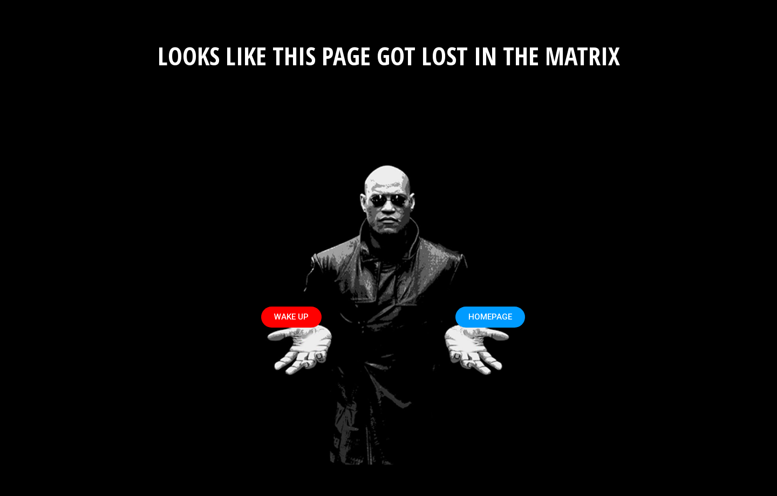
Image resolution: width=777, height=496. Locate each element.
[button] (291, 317)
